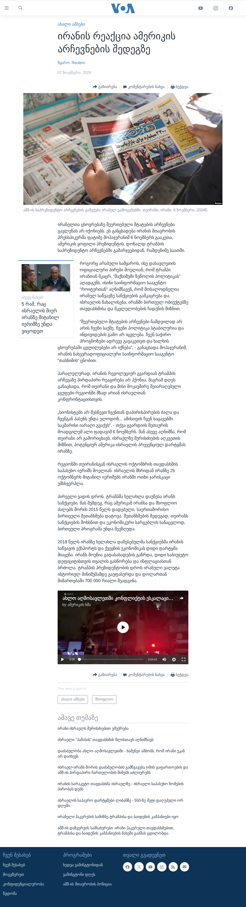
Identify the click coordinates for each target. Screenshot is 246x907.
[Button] (105, 86)
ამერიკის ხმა (79, 605)
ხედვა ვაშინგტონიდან (83, 865)
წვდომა (10, 893)
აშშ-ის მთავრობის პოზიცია (87, 884)
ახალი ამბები (71, 24)
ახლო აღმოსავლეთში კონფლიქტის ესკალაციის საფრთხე (129, 598)
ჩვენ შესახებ (14, 865)
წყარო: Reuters (71, 63)
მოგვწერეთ (13, 874)
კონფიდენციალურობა (23, 884)
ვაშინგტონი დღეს (79, 874)
